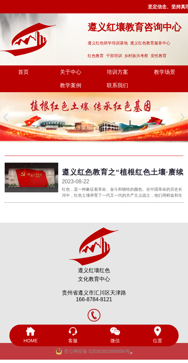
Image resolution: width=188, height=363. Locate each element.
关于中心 (70, 72)
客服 (73, 334)
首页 (23, 72)
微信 (115, 334)
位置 (157, 334)
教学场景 (164, 72)
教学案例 (70, 85)
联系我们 (117, 85)
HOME (30, 334)
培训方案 (117, 72)
